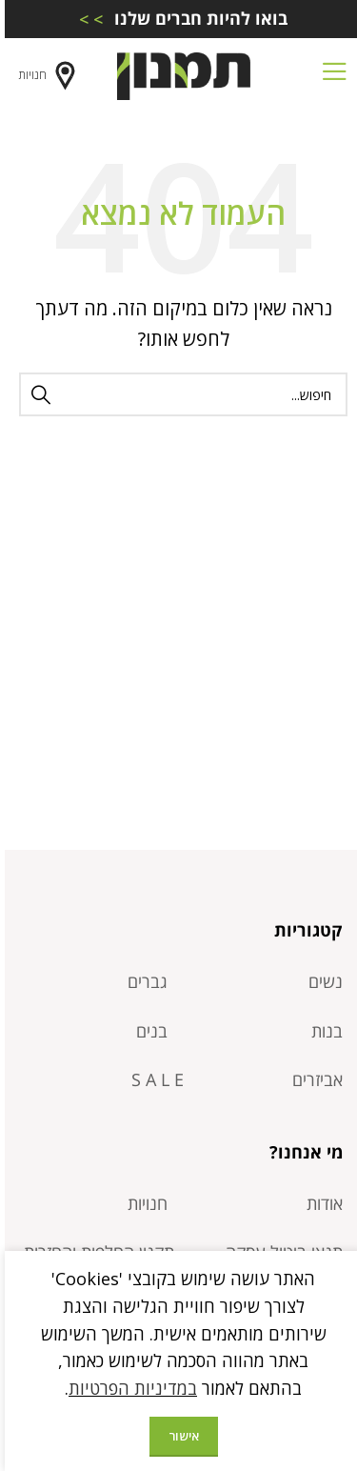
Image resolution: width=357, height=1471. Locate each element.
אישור (179, 1435)
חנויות (44, 75)
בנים (147, 1030)
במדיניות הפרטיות (128, 1388)
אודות (320, 1203)
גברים (143, 981)
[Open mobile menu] (329, 76)
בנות (322, 1030)
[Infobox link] (178, 19)
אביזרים (313, 1079)
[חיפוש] (178, 394)
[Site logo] (179, 74)
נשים (321, 981)
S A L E (153, 1079)
